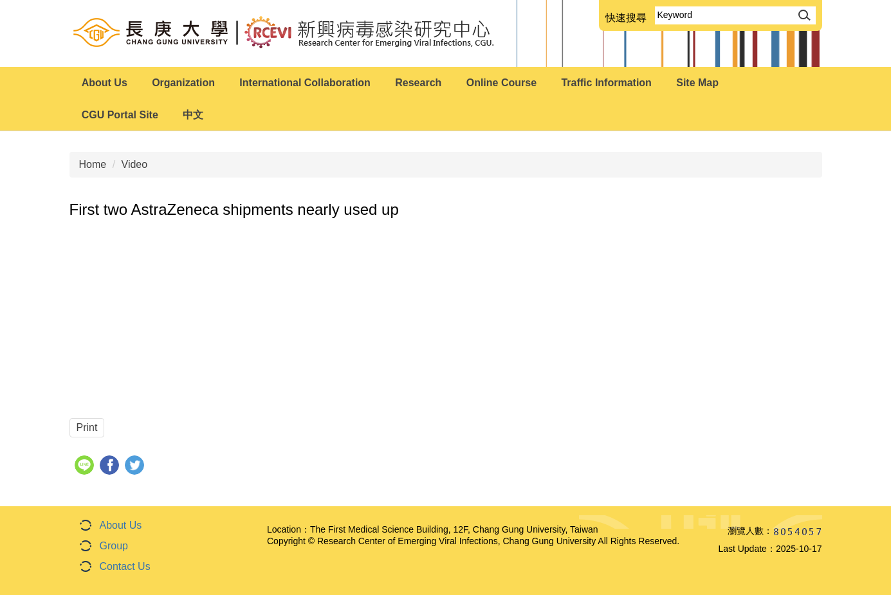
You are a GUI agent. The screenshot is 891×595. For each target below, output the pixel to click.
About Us (121, 525)
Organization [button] (183, 82)
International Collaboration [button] (305, 82)
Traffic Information (606, 82)
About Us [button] (104, 82)
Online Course (501, 82)
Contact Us (125, 566)
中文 (193, 114)
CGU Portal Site (120, 114)
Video (135, 164)
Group (114, 545)
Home (93, 164)
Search (803, 14)
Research (418, 82)
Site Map (697, 82)
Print (87, 427)
